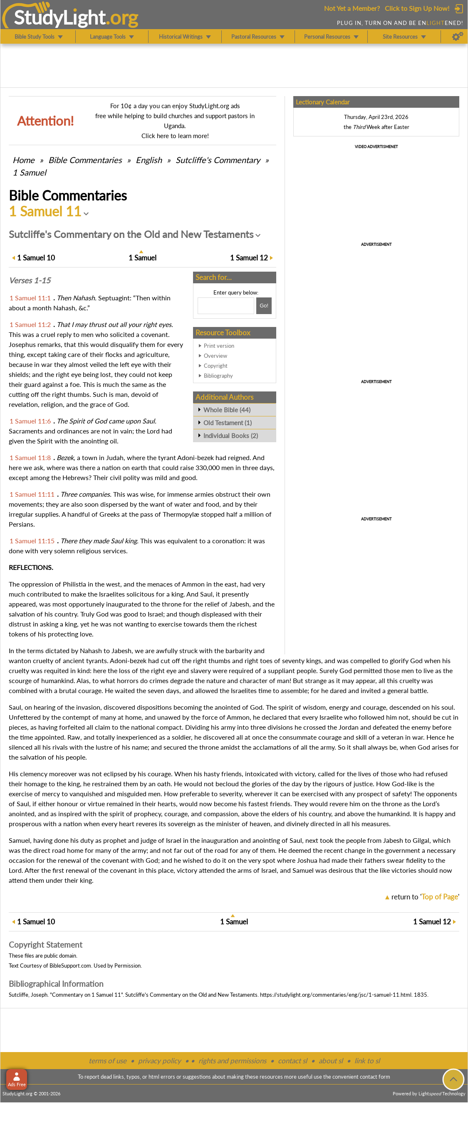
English (149, 160)
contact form (375, 1076)
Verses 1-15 (29, 280)
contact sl (292, 1060)
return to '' (425, 896)
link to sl (367, 1060)
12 (249, 257)
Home (23, 160)
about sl (331, 1060)
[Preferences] (457, 36)
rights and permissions (232, 1060)
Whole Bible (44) (226, 410)
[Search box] (226, 305)
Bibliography (218, 375)
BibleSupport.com (70, 965)
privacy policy (159, 1060)
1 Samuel (29, 172)
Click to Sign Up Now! (417, 8)
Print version (219, 345)
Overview (215, 355)
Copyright (216, 365)
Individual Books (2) (230, 435)
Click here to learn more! (175, 135)
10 (36, 257)
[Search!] (264, 305)
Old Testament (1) (227, 422)
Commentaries (85, 160)
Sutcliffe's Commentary (218, 160)
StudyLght (60, 17)
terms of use (107, 1060)
